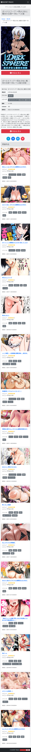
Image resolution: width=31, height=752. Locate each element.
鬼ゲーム (4, 653)
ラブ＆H (5, 288)
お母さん (5, 702)
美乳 (4, 215)
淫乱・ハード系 (7, 515)
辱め (19, 399)
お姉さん (16, 285)
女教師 (16, 512)
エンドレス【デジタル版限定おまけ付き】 (13, 729)
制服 (24, 174)
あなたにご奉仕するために (9, 467)
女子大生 (5, 626)
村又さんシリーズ (7, 277)
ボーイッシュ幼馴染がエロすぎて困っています (15, 242)
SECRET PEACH (7, 2)
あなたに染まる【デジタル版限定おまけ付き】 (15, 580)
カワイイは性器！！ (7, 691)
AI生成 (23, 250)
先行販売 (15, 515)
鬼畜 (15, 661)
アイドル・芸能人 (17, 664)
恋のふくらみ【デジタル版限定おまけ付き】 (14, 167)
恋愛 (4, 326)
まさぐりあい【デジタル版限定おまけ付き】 (14, 205)
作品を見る (15, 73)
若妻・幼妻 (12, 626)
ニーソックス (11, 477)
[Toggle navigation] (28, 2)
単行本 (8, 19)
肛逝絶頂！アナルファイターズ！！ (12, 391)
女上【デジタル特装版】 (9, 542)
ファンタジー (12, 174)
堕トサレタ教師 (6, 505)
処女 (9, 177)
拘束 (10, 212)
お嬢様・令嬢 (6, 364)
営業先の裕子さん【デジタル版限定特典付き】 (15, 429)
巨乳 (25, 285)
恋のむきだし (5, 315)
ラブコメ (20, 623)
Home (3, 19)
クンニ (19, 174)
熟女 (4, 439)
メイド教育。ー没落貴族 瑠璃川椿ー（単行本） (15, 353)
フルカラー (12, 250)
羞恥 (10, 361)
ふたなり (10, 402)
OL (21, 285)
